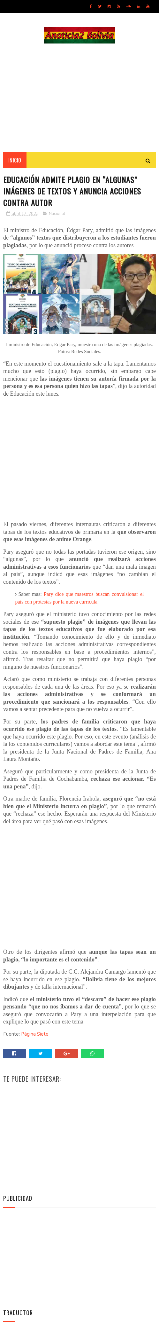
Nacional (57, 214)
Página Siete (35, 1034)
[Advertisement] (79, 98)
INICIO (14, 160)
